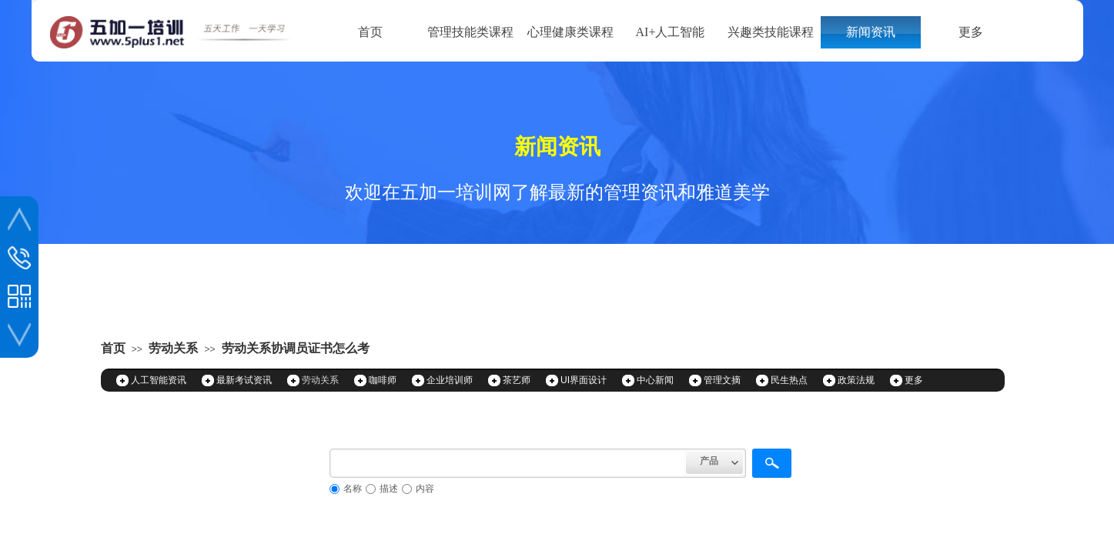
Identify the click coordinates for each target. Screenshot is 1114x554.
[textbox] (508, 463)
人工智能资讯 (158, 380)
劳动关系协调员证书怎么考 (296, 348)
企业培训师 (450, 380)
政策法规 (856, 380)
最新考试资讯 (244, 380)
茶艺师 (516, 380)
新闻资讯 (870, 31)
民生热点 (789, 380)
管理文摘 (722, 380)
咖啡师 (382, 380)
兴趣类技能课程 (771, 31)
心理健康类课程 (570, 31)
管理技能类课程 (470, 31)
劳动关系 (173, 348)
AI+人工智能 (670, 31)
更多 (970, 31)
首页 (370, 31)
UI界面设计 (583, 380)
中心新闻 (655, 380)
